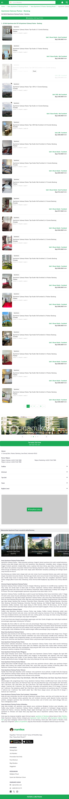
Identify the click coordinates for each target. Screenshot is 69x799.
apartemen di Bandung (42, 716)
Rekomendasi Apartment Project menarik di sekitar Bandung (17, 530)
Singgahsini (13, 766)
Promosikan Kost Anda (16, 756)
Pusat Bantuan (14, 760)
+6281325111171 (16, 788)
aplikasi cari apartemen (21, 721)
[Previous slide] (22, 436)
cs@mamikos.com (16, 785)
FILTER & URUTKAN (34, 797)
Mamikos (64, 716)
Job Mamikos (13, 753)
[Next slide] (46, 436)
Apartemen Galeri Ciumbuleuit (38, 718)
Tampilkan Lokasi (34, 509)
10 (40, 406)
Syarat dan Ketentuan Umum (18, 777)
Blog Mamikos (13, 763)
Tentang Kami (13, 750)
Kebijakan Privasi (14, 774)
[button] (62, 2)
